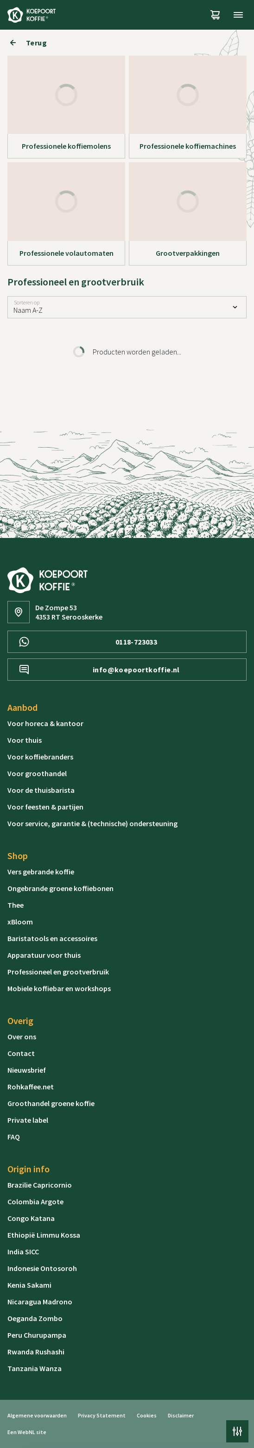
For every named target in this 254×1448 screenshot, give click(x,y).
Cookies (147, 1415)
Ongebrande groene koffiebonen (60, 888)
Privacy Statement (102, 1415)
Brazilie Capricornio (39, 1184)
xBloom (20, 921)
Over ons (21, 1036)
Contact (21, 1053)
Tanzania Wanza (34, 1368)
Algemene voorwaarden (37, 1415)
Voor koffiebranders (40, 756)
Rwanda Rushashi (35, 1351)
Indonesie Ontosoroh (42, 1268)
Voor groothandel (37, 773)
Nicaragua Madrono (39, 1301)
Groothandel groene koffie (51, 1103)
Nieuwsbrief (26, 1070)
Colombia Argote (35, 1201)
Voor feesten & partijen (45, 806)
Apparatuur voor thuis (44, 955)
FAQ (13, 1136)
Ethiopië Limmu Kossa (43, 1234)
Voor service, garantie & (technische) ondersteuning (92, 823)
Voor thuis (24, 740)
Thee (15, 905)
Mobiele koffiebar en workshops (59, 988)
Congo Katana (31, 1218)
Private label (27, 1120)
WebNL (26, 1432)
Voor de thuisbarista (41, 790)
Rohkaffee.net (30, 1086)
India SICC (23, 1251)
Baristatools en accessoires (52, 938)
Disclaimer (181, 1415)
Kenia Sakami (29, 1285)
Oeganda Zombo (35, 1318)
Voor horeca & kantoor (45, 723)
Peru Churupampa (36, 1335)
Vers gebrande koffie (40, 871)
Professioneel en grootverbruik (58, 971)
